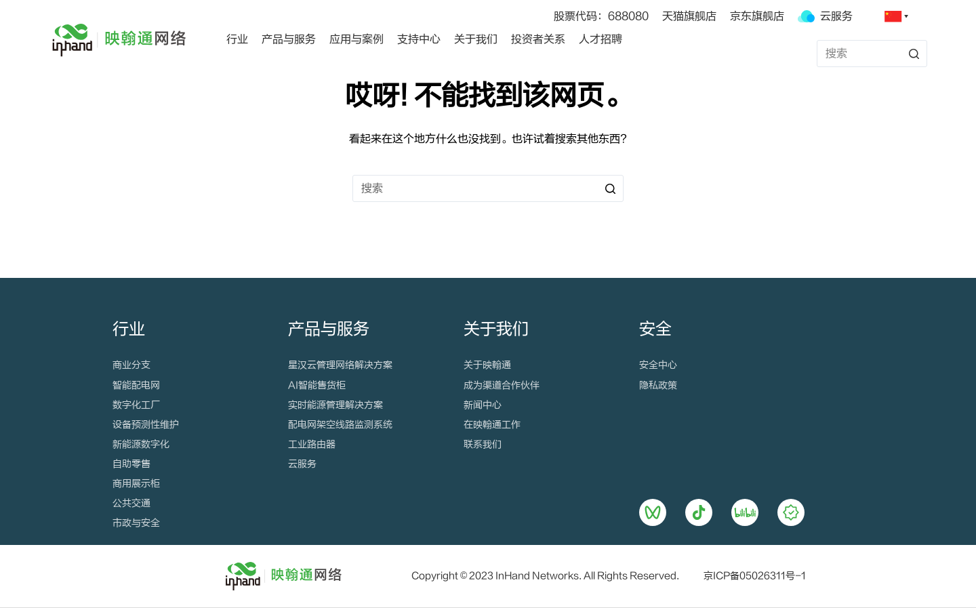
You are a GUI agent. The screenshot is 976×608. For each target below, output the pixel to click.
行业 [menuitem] (237, 39)
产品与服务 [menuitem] (289, 39)
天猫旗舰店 (689, 16)
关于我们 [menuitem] (475, 39)
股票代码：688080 (601, 16)
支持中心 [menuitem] (419, 39)
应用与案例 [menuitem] (356, 39)
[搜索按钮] (913, 53)
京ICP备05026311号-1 (755, 576)
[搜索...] (872, 53)
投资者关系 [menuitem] (538, 39)
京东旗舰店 (757, 16)
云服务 (825, 16)
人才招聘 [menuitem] (600, 39)
